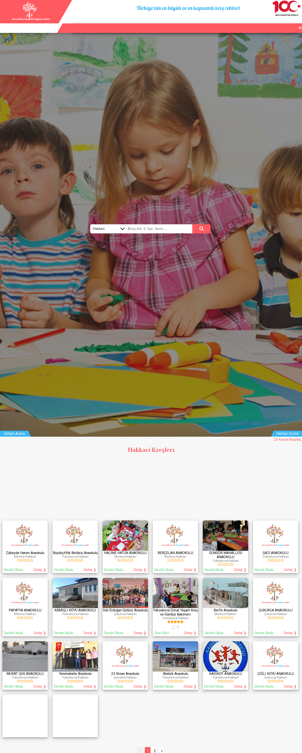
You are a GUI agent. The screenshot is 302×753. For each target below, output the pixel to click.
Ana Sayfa (234, 23)
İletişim (279, 23)
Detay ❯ (39, 570)
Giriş (295, 23)
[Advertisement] (151, 487)
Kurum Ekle (257, 23)
